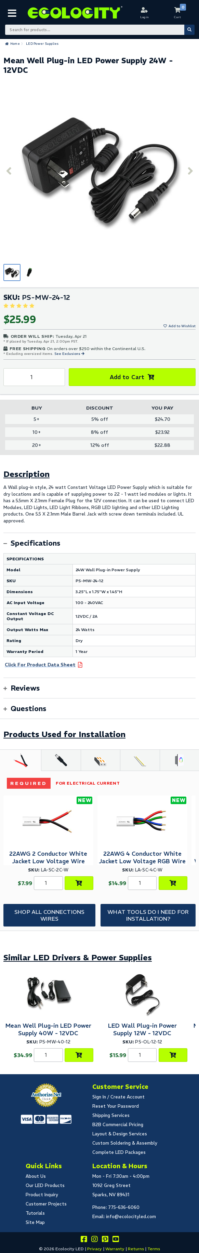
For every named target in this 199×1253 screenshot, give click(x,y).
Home (15, 43)
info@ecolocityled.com (131, 1216)
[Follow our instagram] (94, 1240)
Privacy (94, 1248)
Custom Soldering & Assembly (124, 1143)
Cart (177, 17)
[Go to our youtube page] (115, 1240)
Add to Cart (127, 377)
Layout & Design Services (119, 1134)
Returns (136, 1248)
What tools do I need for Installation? (148, 915)
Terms (153, 1248)
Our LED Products (45, 1185)
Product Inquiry (42, 1195)
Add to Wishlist (182, 326)
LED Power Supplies (42, 43)
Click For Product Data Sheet (40, 665)
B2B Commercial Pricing (117, 1125)
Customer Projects (46, 1204)
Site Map (35, 1222)
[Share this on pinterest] (105, 1240)
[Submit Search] (189, 30)
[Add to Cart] (79, 1055)
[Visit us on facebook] (84, 1240)
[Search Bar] (99, 30)
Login (144, 17)
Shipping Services (111, 1115)
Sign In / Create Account (118, 1097)
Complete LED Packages (119, 1152)
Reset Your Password (115, 1106)
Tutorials (35, 1213)
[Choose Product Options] (79, 883)
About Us (36, 1176)
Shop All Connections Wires (49, 915)
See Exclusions (67, 353)
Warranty (114, 1248)
